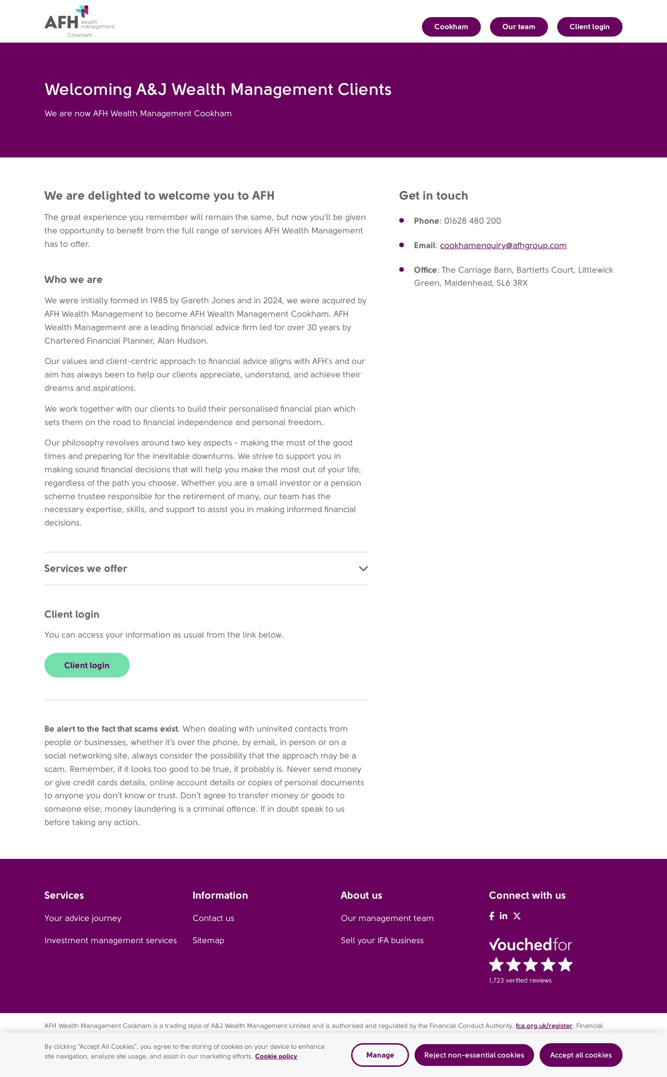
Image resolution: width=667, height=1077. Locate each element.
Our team (519, 26)
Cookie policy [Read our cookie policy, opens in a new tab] (276, 1058)
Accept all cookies (581, 1056)
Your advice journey (82, 918)
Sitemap (208, 940)
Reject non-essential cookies (474, 1056)
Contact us (213, 918)
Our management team (387, 918)
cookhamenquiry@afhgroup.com (503, 245)
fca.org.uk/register (544, 1025)
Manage (380, 1056)
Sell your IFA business (382, 940)
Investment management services (110, 940)
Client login (590, 26)
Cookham (451, 26)
